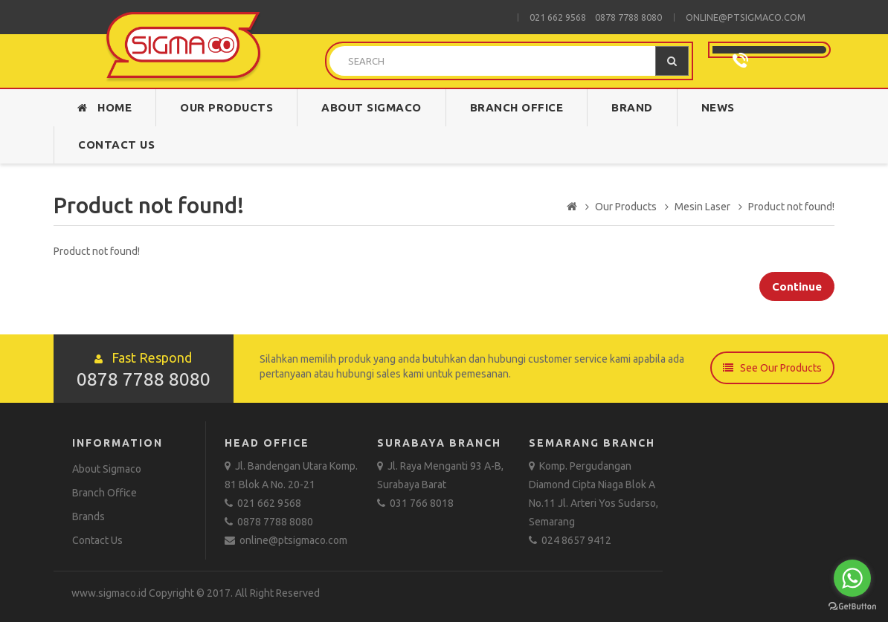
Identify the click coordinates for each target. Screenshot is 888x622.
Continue (797, 286)
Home (104, 107)
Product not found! (791, 207)
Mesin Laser (702, 207)
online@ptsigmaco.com (745, 17)
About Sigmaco (371, 107)
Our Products (226, 107)
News (718, 107)
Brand (632, 107)
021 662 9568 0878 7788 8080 (596, 17)
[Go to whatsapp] (852, 578)
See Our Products (772, 368)
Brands (88, 516)
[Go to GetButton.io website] (852, 607)
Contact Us (116, 144)
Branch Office (517, 107)
